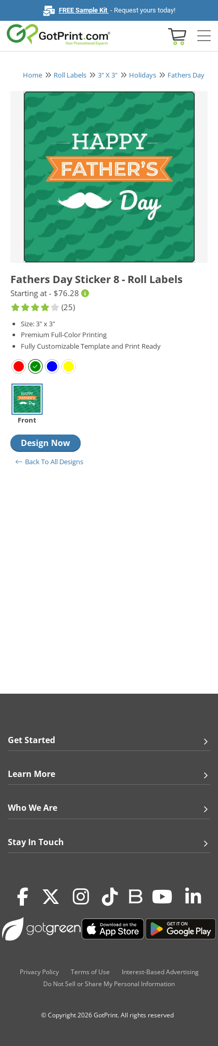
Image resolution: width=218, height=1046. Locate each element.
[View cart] (176, 35)
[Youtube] (162, 897)
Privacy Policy (39, 971)
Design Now (45, 443)
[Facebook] (23, 897)
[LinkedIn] (193, 897)
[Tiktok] (110, 897)
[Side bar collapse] (204, 36)
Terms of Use (90, 971)
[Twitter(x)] (50, 897)
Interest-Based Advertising (160, 971)
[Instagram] (81, 897)
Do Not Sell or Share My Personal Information (109, 983)
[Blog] (135, 895)
